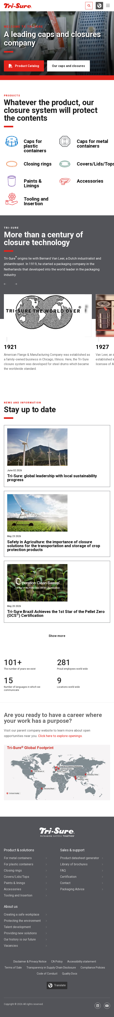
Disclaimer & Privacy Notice (29, 961)
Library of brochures (74, 864)
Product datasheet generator (79, 858)
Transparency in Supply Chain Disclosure (51, 967)
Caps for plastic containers (35, 146)
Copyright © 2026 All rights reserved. (23, 1004)
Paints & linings (14, 883)
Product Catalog (27, 66)
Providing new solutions (20, 933)
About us (11, 906)
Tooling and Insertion (36, 201)
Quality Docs (69, 973)
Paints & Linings (33, 183)
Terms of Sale (13, 967)
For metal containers (18, 858)
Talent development (17, 927)
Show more (57, 636)
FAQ (63, 870)
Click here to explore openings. (60, 736)
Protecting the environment (22, 921)
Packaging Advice (72, 889)
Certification (68, 877)
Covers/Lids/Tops (16, 877)
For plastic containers (18, 864)
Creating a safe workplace (21, 914)
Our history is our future (20, 939)
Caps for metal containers (92, 143)
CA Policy (57, 961)
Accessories (90, 181)
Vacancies (11, 945)
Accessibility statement (81, 961)
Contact (65, 883)
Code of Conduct (47, 973)
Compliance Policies (93, 967)
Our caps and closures (68, 66)
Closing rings (38, 164)
